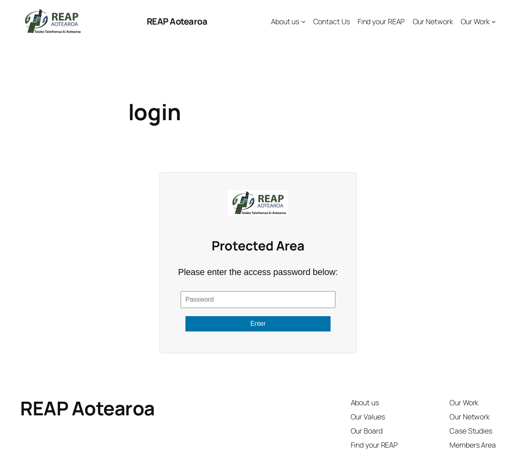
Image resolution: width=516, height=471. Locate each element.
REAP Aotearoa (177, 21)
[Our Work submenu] (493, 21)
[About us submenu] (303, 21)
